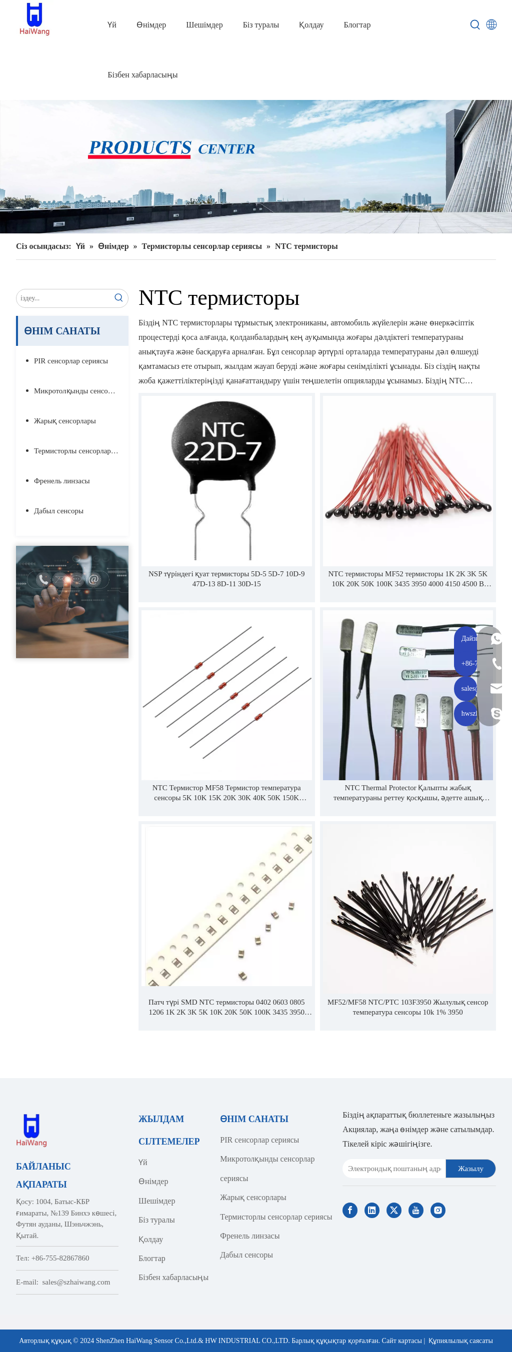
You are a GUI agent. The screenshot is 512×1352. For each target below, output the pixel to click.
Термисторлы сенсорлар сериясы (81, 451)
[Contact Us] (72, 602)
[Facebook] (350, 1210)
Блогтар (152, 1258)
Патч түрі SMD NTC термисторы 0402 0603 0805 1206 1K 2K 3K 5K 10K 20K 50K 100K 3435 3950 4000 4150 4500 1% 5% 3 (226, 1007)
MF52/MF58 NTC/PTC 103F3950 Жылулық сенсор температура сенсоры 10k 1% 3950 (408, 1007)
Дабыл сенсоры (59, 511)
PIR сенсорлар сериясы (71, 361)
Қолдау (150, 1239)
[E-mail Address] (392, 1169)
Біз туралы (156, 1220)
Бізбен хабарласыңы (173, 1277)
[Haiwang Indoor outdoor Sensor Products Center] (256, 166)
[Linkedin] (372, 1210)
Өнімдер (153, 1181)
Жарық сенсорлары (65, 421)
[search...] (63, 298)
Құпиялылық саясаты (460, 1341)
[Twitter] (394, 1210)
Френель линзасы (62, 481)
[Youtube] (416, 1210)
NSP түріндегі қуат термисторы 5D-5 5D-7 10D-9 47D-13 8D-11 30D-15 (226, 579)
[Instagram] (438, 1210)
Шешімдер (156, 1201)
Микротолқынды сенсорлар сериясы (81, 391)
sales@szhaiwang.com (76, 1282)
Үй (143, 1162)
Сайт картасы (402, 1341)
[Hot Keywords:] (476, 25)
